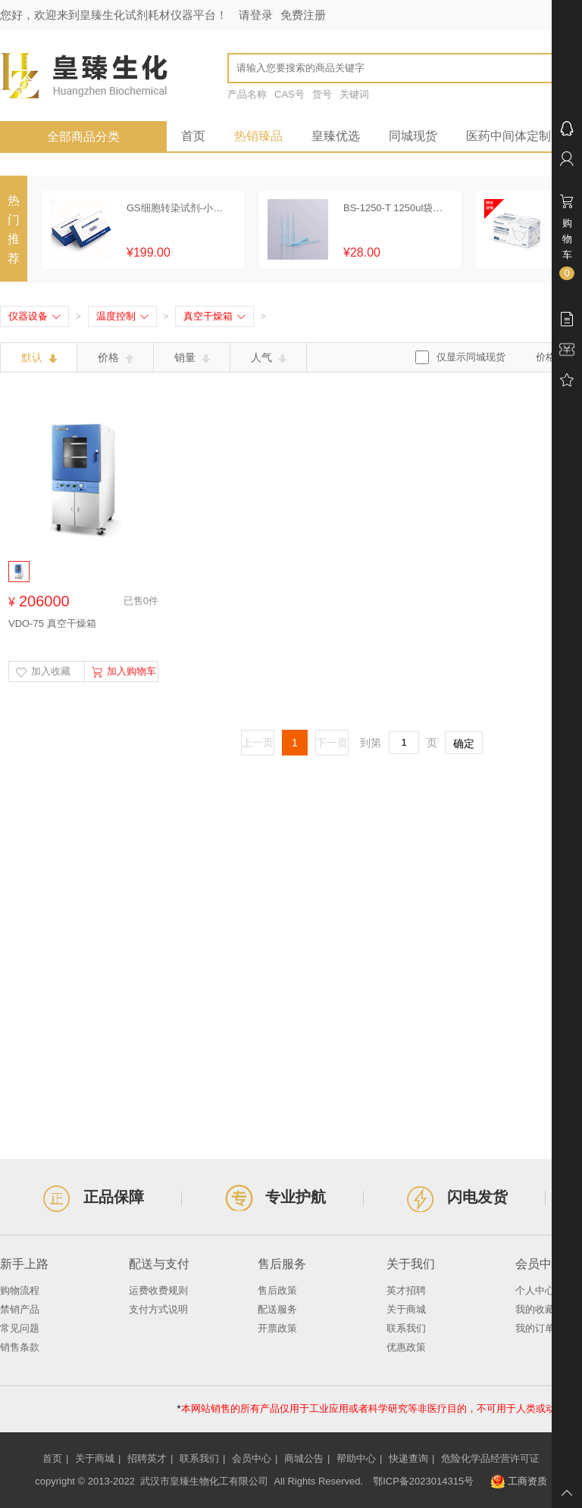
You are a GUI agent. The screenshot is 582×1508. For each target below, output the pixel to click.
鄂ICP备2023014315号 (423, 1481)
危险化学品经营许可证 (490, 1458)
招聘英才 (147, 1458)
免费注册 (303, 14)
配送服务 (277, 1309)
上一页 (258, 743)
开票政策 (277, 1328)
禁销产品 (19, 1309)
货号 (322, 94)
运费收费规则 (158, 1290)
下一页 (332, 743)
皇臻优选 (335, 135)
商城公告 (304, 1458)
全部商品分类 (83, 136)
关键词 (354, 94)
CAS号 (289, 94)
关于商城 (406, 1309)
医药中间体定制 (508, 135)
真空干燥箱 (214, 316)
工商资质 (518, 1481)
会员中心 (251, 1458)
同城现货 (413, 135)
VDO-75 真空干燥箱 (52, 623)
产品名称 (247, 94)
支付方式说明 (158, 1309)
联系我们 (406, 1328)
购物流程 (19, 1290)
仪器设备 (34, 316)
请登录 (256, 14)
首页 (193, 135)
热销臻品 (258, 135)
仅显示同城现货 (470, 357)
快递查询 (408, 1458)
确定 (463, 743)
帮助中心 (356, 1458)
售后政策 (277, 1290)
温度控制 (122, 316)
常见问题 (19, 1328)
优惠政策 (406, 1347)
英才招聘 (406, 1290)
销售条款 (19, 1347)
